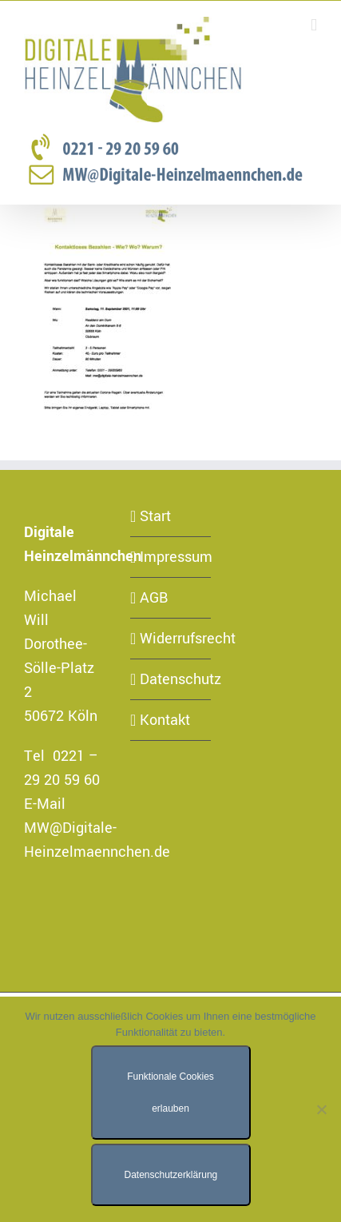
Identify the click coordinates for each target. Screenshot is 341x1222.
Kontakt (165, 720)
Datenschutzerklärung (171, 1174)
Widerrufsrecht (171, 638)
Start (155, 516)
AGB (154, 597)
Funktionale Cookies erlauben (170, 1092)
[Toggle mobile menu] (314, 25)
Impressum (171, 557)
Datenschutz (171, 679)
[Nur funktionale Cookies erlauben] (321, 1109)
